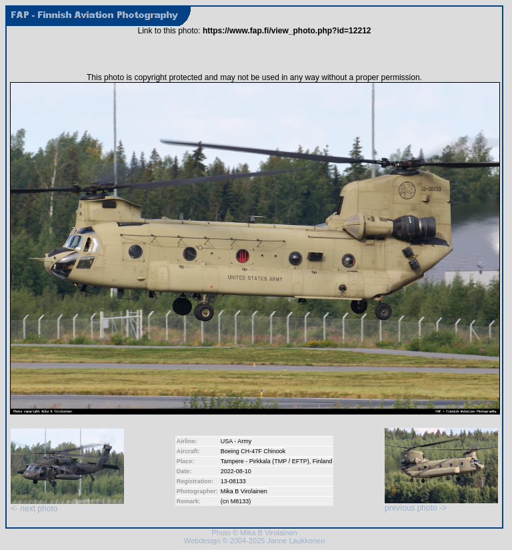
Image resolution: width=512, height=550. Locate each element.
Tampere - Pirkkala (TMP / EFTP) (265, 461)
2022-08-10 (236, 471)
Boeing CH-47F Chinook (253, 451)
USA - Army (236, 441)
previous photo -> (441, 504)
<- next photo (67, 505)
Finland (323, 461)
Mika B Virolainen (244, 491)
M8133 (240, 501)
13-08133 (233, 481)
